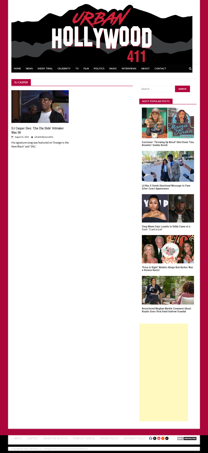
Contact (32, 438)
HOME (17, 68)
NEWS (29, 68)
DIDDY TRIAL (45, 68)
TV (77, 68)
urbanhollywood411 (43, 136)
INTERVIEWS (129, 68)
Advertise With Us (55, 438)
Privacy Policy (109, 438)
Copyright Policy (134, 438)
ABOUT (145, 68)
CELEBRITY (64, 68)
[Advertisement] (163, 372)
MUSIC (113, 68)
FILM (86, 68)
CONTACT (160, 68)
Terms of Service (83, 438)
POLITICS (99, 68)
